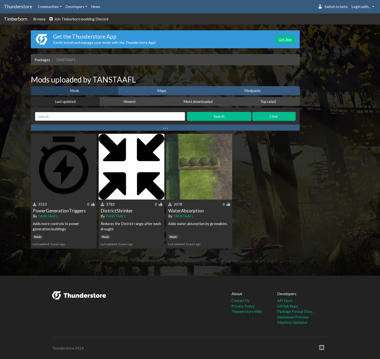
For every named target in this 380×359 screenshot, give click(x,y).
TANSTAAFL (48, 216)
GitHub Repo (287, 306)
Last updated (65, 101)
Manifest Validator (292, 322)
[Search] (110, 116)
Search (219, 116)
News (95, 6)
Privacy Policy (243, 306)
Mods (74, 90)
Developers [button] (74, 6)
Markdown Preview (293, 317)
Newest (129, 101)
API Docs (285, 300)
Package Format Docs (295, 311)
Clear (273, 116)
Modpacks (252, 90)
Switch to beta (333, 6)
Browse (39, 19)
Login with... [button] (361, 6)
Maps (161, 90)
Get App (285, 39)
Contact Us (240, 300)
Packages (42, 60)
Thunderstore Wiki (246, 311)
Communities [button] (48, 6)
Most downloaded (198, 101)
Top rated (268, 101)
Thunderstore (18, 6)
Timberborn (15, 19)
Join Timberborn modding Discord (78, 19)
